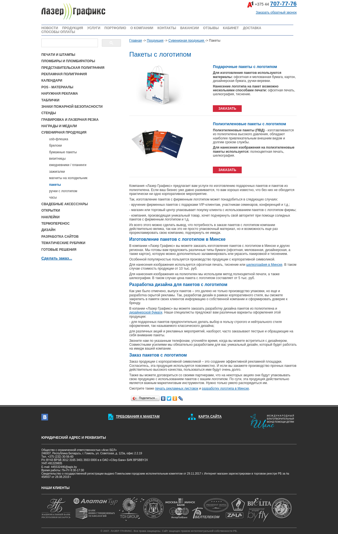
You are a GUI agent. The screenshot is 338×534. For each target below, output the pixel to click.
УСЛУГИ (93, 28)
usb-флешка (58, 139)
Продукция (155, 40)
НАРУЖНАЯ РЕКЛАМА (59, 94)
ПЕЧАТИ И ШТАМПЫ (58, 55)
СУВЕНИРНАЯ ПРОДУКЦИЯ (63, 132)
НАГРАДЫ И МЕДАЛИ (59, 126)
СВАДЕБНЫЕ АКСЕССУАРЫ (64, 204)
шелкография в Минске (264, 265)
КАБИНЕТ (231, 28)
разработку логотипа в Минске (225, 388)
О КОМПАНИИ (141, 28)
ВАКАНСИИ (189, 28)
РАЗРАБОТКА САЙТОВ (60, 237)
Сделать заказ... (56, 258)
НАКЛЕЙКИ (50, 217)
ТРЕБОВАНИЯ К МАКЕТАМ (138, 416)
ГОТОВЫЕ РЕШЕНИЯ (58, 250)
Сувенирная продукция (186, 40)
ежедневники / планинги (67, 165)
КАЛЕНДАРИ (51, 80)
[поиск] (69, 43)
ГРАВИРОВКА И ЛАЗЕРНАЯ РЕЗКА (70, 120)
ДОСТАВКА (252, 28)
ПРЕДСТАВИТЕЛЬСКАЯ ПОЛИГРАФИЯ (72, 68)
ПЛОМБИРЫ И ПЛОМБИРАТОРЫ (68, 61)
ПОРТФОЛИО (115, 28)
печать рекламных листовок (176, 388)
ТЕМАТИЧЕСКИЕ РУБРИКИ (63, 243)
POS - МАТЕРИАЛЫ (57, 87)
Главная (135, 40)
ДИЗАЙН (48, 230)
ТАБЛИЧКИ (50, 100)
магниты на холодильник (68, 178)
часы (53, 197)
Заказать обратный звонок (276, 12)
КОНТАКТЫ (166, 28)
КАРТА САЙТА (209, 416)
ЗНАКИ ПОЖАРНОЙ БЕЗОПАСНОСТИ (72, 107)
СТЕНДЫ (48, 113)
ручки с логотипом (63, 191)
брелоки (55, 145)
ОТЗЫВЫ (211, 28)
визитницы (57, 159)
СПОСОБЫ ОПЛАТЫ (58, 32)
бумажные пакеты (63, 152)
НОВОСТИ (49, 28)
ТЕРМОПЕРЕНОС (55, 223)
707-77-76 (283, 3)
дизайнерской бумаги (145, 312)
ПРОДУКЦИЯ (72, 28)
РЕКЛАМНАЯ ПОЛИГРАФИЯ (64, 74)
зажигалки (57, 172)
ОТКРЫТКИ (50, 210)
